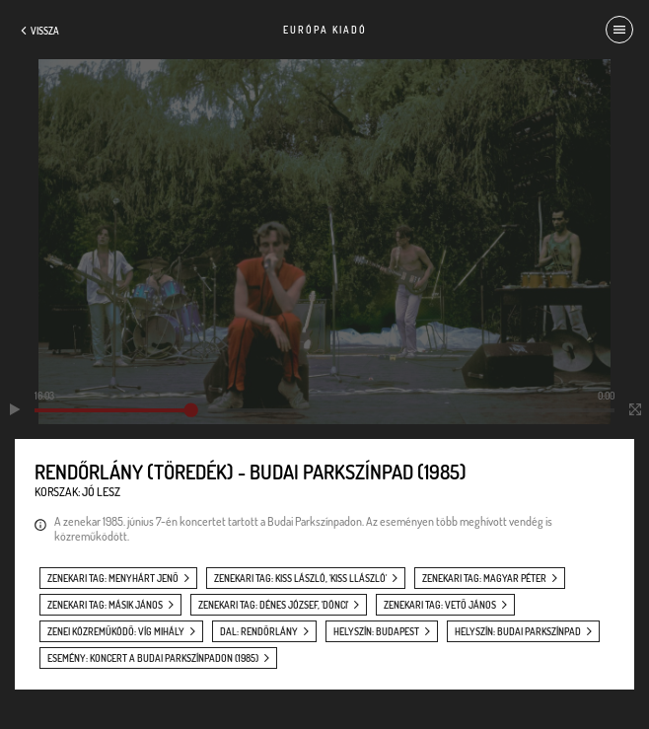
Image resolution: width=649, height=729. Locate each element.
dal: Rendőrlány (259, 631)
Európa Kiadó (325, 30)
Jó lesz (101, 491)
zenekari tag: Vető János (440, 605)
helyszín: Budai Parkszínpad (518, 631)
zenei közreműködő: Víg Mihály (115, 631)
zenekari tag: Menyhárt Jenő (113, 578)
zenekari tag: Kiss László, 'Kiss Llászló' (300, 578)
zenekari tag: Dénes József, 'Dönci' (273, 605)
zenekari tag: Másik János (105, 605)
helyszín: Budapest (376, 631)
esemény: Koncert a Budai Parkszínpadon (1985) (152, 658)
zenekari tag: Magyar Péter (484, 578)
